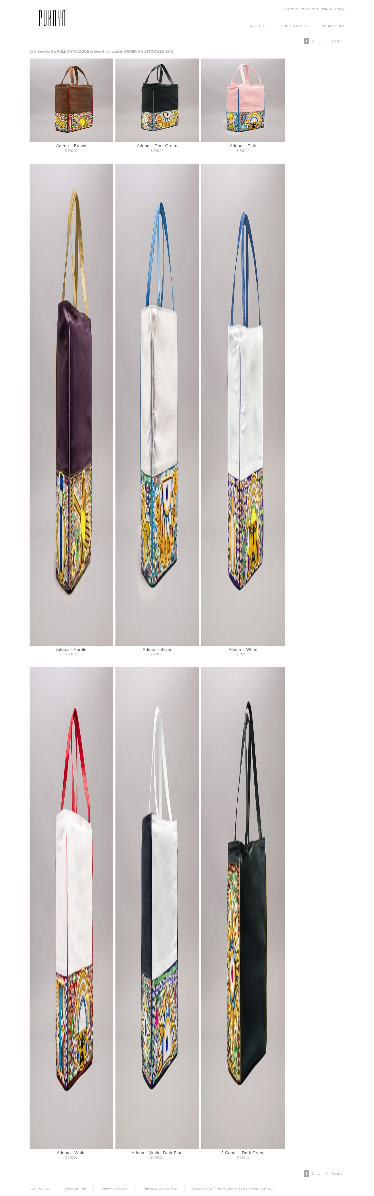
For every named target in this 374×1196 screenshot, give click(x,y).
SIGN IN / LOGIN (333, 9)
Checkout (309, 9)
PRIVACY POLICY (114, 1188)
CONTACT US (39, 1188)
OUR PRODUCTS (294, 26)
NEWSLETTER (75, 1188)
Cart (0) (291, 9)
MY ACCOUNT (333, 26)
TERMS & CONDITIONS (160, 1188)
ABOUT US (259, 26)
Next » (337, 41)
